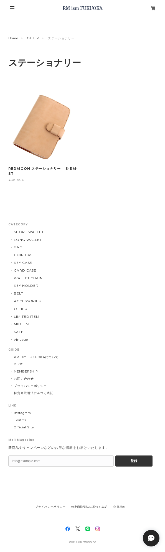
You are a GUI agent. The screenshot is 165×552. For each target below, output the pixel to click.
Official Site (24, 427)
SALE (19, 332)
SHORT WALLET (29, 232)
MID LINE (22, 324)
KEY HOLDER (26, 285)
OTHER (33, 38)
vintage (21, 339)
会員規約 (119, 506)
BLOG (19, 364)
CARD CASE (25, 270)
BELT (18, 293)
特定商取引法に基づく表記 (34, 393)
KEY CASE (23, 263)
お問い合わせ (24, 379)
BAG (18, 247)
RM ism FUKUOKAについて (36, 357)
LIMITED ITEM (27, 316)
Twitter (20, 420)
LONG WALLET (28, 240)
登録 (134, 461)
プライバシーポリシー (30, 386)
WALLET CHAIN (28, 278)
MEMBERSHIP (26, 371)
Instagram (22, 413)
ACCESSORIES (27, 301)
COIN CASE (24, 255)
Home (13, 38)
